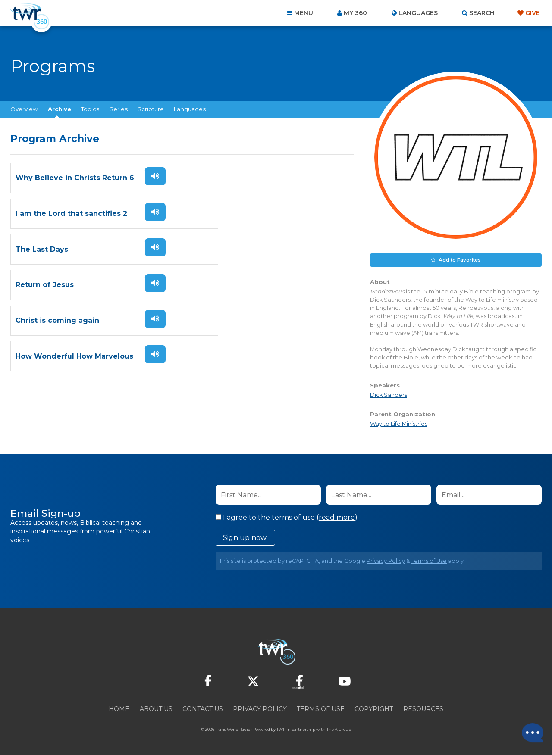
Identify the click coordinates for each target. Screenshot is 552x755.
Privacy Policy (386, 560)
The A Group (338, 729)
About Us (156, 708)
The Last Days (42, 214)
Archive (59, 109)
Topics (90, 109)
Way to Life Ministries (398, 423)
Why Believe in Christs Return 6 (75, 178)
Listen (151, 176)
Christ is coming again (57, 250)
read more (337, 517)
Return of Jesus (219, 214)
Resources (423, 708)
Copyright (373, 708)
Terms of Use (429, 560)
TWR (280, 729)
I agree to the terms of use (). (287, 517)
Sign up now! (245, 537)
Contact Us (202, 708)
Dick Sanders (388, 394)
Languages (190, 109)
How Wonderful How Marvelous (248, 250)
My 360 (355, 13)
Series (119, 109)
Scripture (151, 109)
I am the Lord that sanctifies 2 (245, 178)
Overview (24, 109)
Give (532, 13)
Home (119, 708)
